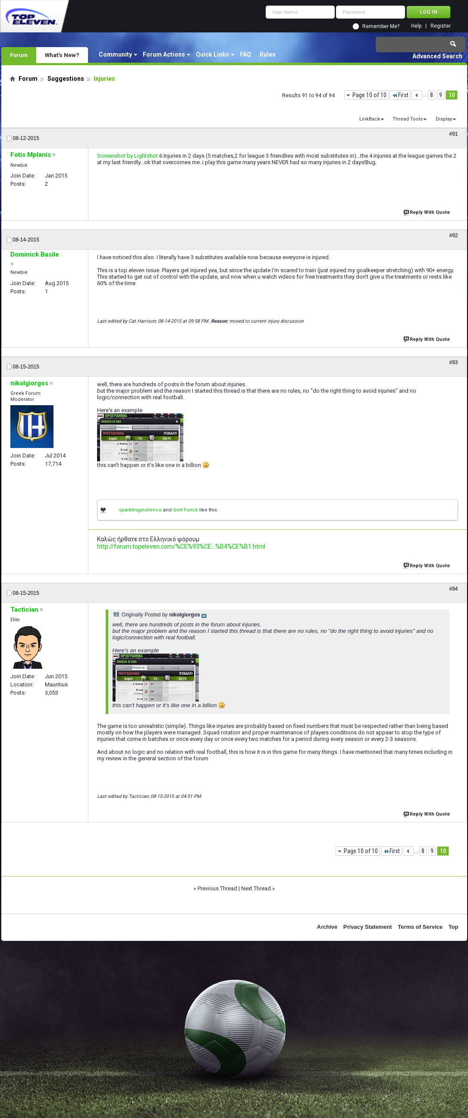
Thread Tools (408, 119)
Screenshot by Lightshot (127, 155)
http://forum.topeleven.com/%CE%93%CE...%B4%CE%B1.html (181, 546)
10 (452, 95)
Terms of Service (420, 927)
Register (440, 26)
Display (444, 119)
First (400, 95)
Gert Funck (185, 510)
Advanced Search (437, 56)
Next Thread (256, 888)
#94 (453, 589)
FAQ (245, 54)
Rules (268, 54)
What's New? (62, 54)
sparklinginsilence (140, 510)
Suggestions (65, 78)
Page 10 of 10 (369, 95)
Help (416, 26)
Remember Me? (380, 26)
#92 (453, 235)
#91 (453, 134)
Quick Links (212, 54)
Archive (327, 927)
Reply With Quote (427, 211)
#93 (453, 362)
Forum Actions (164, 54)
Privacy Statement (367, 927)
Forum (19, 54)
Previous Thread (217, 888)
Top (454, 927)
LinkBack (369, 119)
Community (115, 54)
